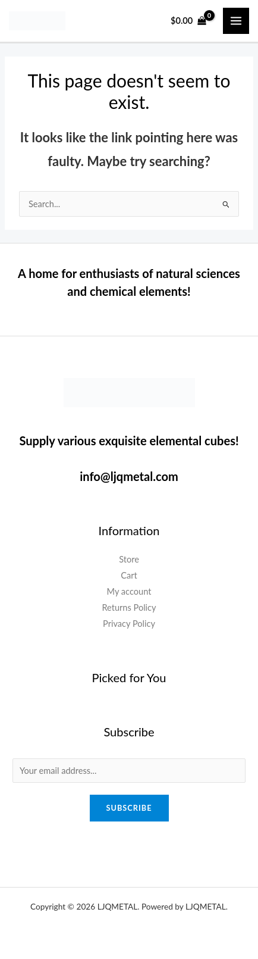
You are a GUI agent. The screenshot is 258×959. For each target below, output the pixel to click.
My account (129, 591)
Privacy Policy (129, 623)
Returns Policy (129, 607)
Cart (129, 575)
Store (129, 559)
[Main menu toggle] (236, 21)
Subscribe (129, 808)
